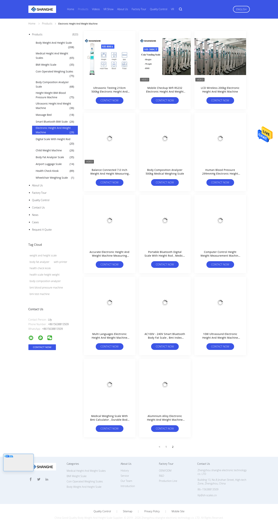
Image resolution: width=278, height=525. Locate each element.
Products (83, 9)
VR (172, 9)
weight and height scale (43, 255)
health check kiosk (40, 268)
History (125, 470)
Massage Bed (55, 115)
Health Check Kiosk (55, 171)
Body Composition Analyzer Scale (55, 84)
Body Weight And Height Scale (55, 45)
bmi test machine (40, 294)
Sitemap (127, 511)
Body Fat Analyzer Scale (55, 157)
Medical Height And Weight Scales (55, 56)
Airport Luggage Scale (55, 164)
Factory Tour (139, 9)
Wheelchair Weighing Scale (55, 177)
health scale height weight (45, 274)
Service (125, 475)
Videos (96, 9)
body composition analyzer (45, 281)
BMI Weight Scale (55, 64)
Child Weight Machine (55, 150)
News (35, 215)
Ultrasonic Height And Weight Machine (55, 106)
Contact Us (38, 207)
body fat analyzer (39, 262)
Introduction (128, 486)
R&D (161, 475)
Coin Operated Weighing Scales (55, 74)
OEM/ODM (165, 470)
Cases (35, 222)
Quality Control (158, 9)
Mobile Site (178, 511)
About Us (122, 9)
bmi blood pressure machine (46, 287)
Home (70, 9)
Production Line (168, 481)
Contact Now (109, 100)
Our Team (126, 481)
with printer (60, 262)
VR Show (108, 9)
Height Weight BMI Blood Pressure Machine (55, 95)
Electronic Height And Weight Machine (55, 130)
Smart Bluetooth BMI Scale (55, 121)
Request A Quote (42, 229)
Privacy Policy (152, 511)
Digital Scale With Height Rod (55, 141)
